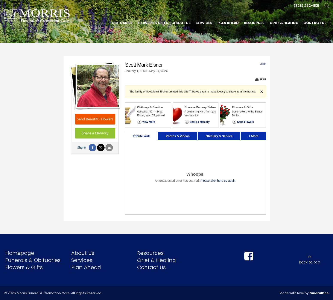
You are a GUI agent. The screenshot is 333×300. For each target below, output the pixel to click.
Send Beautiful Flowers (95, 119)
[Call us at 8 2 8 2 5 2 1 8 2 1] (306, 5)
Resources (150, 253)
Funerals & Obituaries (33, 260)
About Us (82, 253)
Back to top (309, 262)
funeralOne (319, 293)
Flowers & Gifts (24, 267)
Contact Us (151, 267)
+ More (257, 135)
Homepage (19, 253)
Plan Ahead (86, 267)
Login (263, 63)
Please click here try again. (218, 180)
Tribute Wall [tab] (141, 136)
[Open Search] (327, 6)
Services (81, 260)
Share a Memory (95, 133)
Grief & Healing (156, 260)
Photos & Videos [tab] (178, 136)
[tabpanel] (195, 177)
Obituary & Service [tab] (219, 136)
